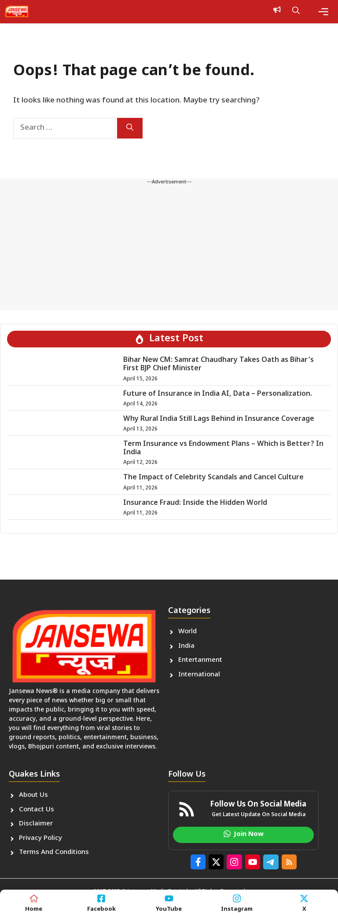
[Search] (130, 128)
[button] (296, 11)
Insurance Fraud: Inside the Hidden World (195, 503)
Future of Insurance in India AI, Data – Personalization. (217, 394)
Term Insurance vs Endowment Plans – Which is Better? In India (223, 448)
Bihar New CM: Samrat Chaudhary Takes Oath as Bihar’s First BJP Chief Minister (218, 364)
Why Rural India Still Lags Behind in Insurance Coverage (218, 419)
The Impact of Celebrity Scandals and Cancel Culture (213, 477)
